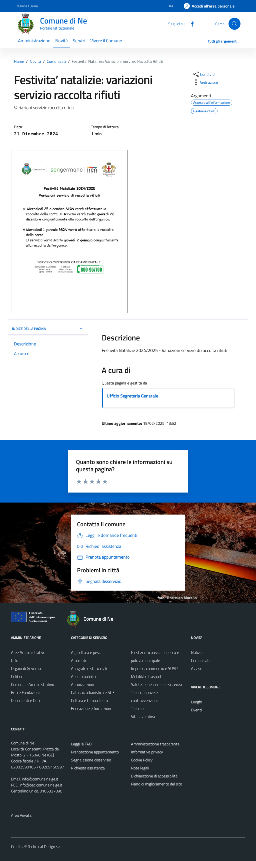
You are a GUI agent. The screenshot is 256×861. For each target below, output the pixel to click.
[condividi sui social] (203, 74)
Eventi (196, 710)
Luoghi (196, 702)
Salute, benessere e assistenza (156, 684)
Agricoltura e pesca (86, 652)
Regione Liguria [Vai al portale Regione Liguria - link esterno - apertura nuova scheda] (27, 6)
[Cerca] (234, 24)
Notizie (196, 652)
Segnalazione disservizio (91, 760)
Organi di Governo (26, 668)
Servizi (79, 40)
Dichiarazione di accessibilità (154, 776)
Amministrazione (34, 40)
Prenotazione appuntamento (95, 752)
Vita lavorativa (143, 716)
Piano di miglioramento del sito (156, 784)
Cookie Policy (142, 760)
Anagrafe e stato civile (89, 668)
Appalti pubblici (83, 676)
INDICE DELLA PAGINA (48, 329)
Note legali (140, 768)
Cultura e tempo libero (89, 700)
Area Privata (21, 815)
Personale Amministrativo (32, 684)
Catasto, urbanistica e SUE (93, 692)
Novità (61, 40)
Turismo (137, 708)
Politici (16, 676)
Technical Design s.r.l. (45, 846)
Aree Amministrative (28, 652)
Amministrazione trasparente (155, 744)
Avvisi (196, 668)
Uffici (15, 660)
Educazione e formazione (91, 708)
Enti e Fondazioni (25, 692)
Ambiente (79, 660)
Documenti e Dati (25, 700)
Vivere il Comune (106, 40)
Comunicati (200, 660)
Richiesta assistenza (88, 768)
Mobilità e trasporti (146, 676)
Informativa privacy (147, 752)
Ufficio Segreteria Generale (132, 395)
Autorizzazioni (82, 684)
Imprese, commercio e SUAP (154, 668)
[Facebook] (190, 24)
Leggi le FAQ (81, 744)
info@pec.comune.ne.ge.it (41, 785)
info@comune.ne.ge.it (40, 779)
